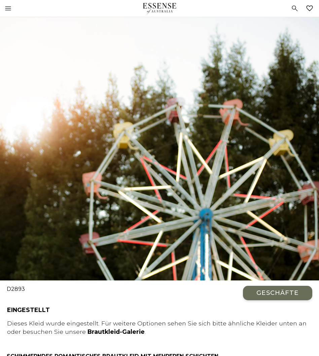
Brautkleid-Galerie (116, 331)
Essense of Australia (159, 8)
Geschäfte (277, 293)
